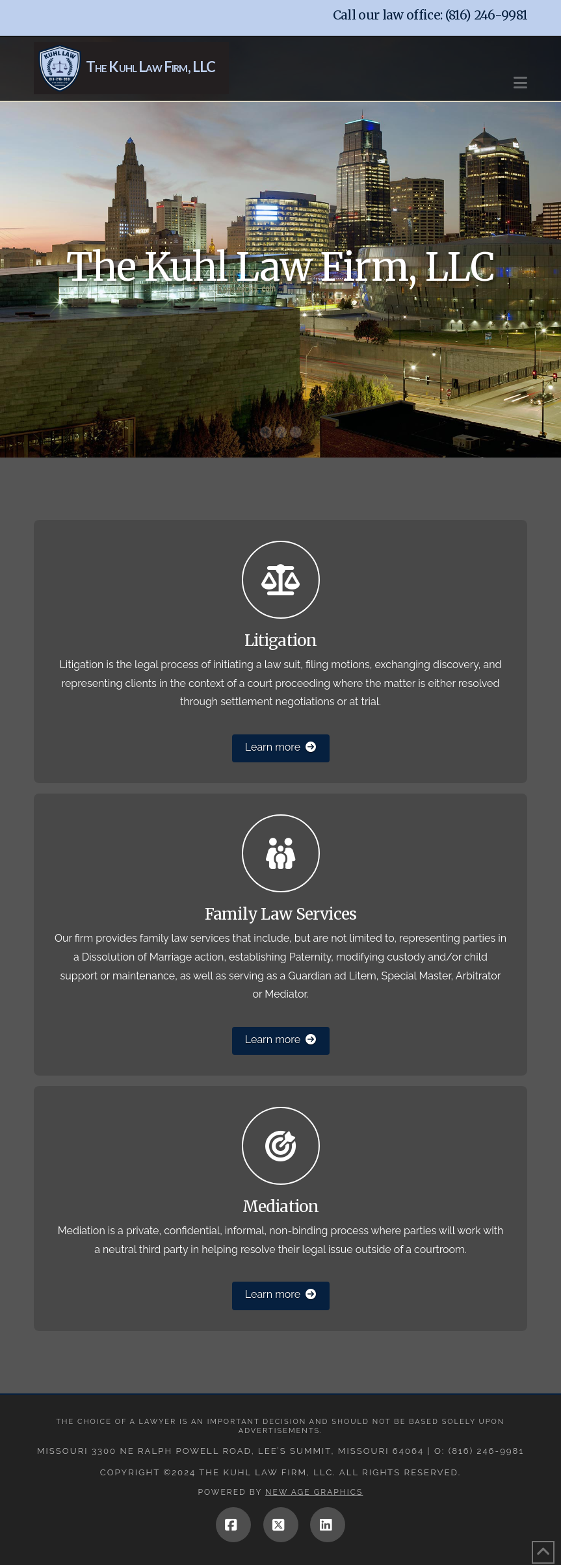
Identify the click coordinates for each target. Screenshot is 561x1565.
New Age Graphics (314, 1492)
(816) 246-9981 (486, 15)
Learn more (280, 747)
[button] (520, 76)
